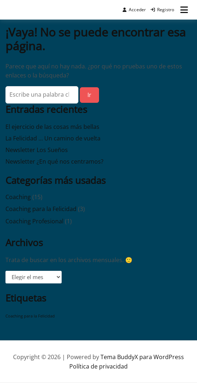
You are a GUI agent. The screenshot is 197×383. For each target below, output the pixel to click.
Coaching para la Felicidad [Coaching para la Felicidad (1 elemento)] (30, 316)
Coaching (18, 197)
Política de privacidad (98, 366)
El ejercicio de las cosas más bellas (52, 127)
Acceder (134, 10)
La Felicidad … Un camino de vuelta (52, 138)
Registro (163, 10)
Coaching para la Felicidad (41, 209)
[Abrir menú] (184, 10)
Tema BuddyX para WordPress (142, 357)
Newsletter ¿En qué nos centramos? (54, 161)
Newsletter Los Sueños (36, 150)
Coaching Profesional (34, 221)
